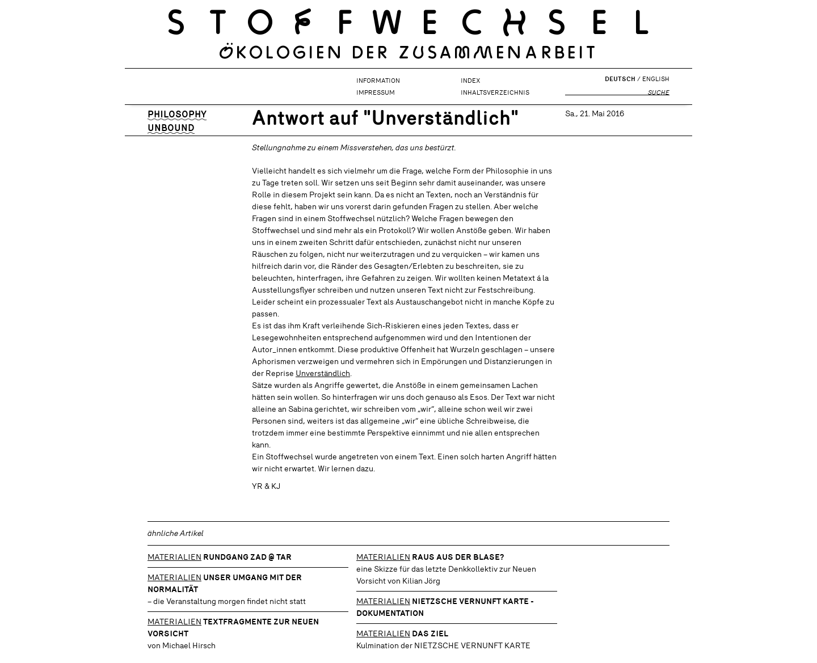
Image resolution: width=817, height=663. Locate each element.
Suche (658, 92)
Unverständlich (323, 373)
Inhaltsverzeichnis (495, 92)
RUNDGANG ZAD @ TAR (247, 556)
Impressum (375, 92)
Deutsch (620, 79)
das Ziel (430, 633)
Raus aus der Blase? (458, 556)
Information (378, 80)
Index (470, 80)
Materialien (174, 556)
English (655, 78)
